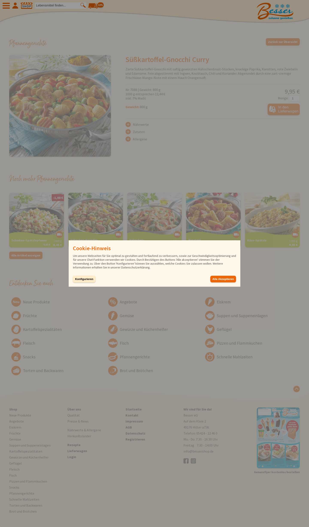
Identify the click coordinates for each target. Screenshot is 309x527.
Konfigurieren (84, 279)
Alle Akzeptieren (223, 279)
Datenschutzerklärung (135, 267)
